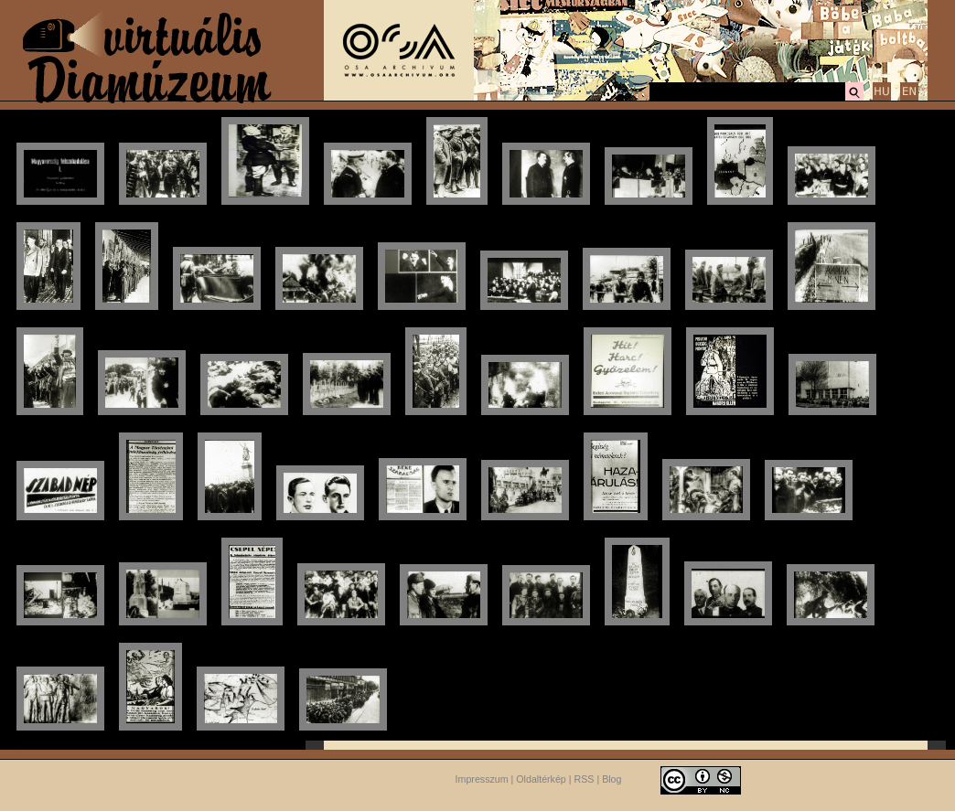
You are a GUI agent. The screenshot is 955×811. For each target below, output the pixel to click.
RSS (584, 779)
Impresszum (482, 779)
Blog (611, 779)
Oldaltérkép (541, 779)
